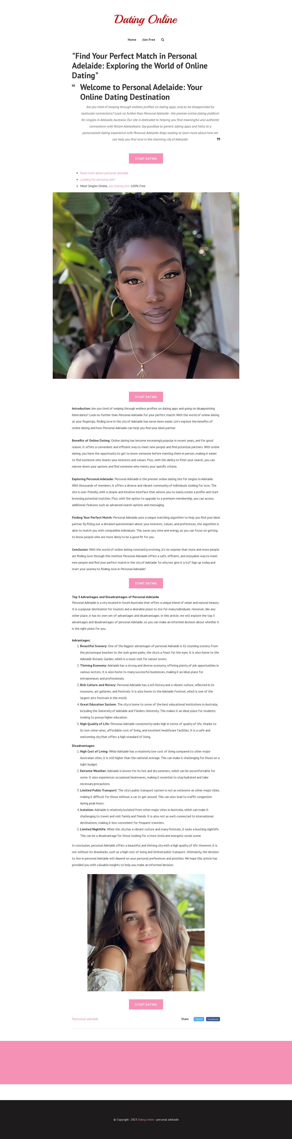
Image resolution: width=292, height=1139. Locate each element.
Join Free (148, 39)
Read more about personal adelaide (104, 173)
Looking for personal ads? (97, 179)
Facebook (213, 1019)
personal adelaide (167, 1119)
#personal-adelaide (85, 1019)
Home (132, 39)
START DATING (146, 158)
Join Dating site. (119, 186)
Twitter (199, 1019)
